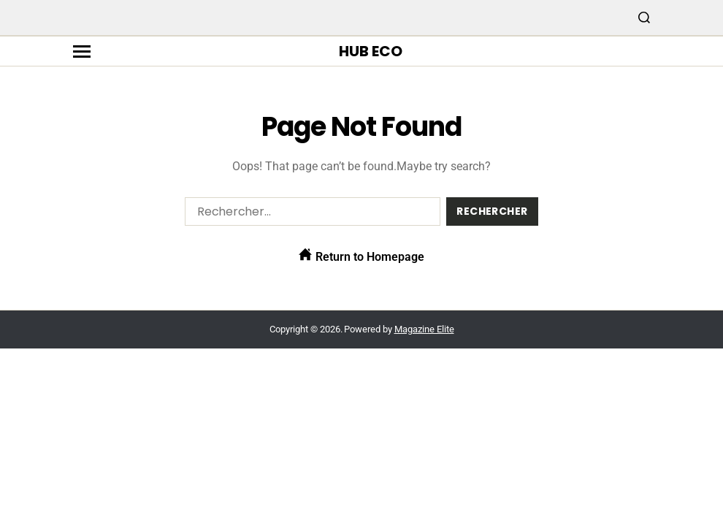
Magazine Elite (424, 329)
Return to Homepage (361, 256)
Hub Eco (370, 51)
